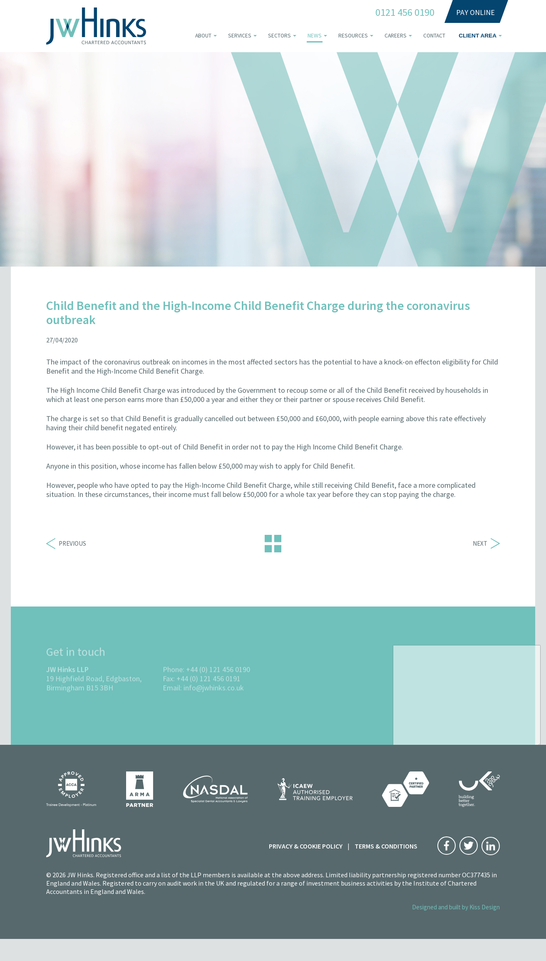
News (315, 35)
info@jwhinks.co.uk (214, 704)
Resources (353, 35)
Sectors (279, 35)
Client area (477, 35)
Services (239, 35)
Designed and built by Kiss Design (456, 907)
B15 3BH (99, 704)
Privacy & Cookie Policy (305, 846)
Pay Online (475, 12)
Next (486, 543)
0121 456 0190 (404, 12)
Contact (434, 35)
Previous (66, 543)
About (203, 35)
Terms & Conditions (386, 846)
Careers (396, 35)
